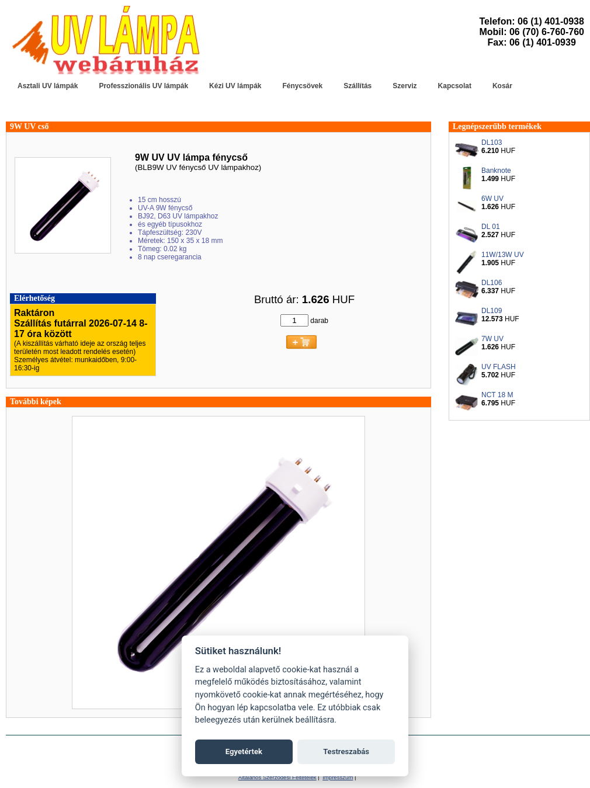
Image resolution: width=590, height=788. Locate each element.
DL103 (491, 142)
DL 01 (490, 227)
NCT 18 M (497, 395)
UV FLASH (498, 367)
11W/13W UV (502, 255)
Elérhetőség (34, 298)
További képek (35, 401)
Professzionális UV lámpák (143, 86)
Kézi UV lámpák (235, 86)
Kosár (502, 86)
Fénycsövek (302, 86)
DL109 (491, 311)
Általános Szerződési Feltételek (277, 777)
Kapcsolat (454, 86)
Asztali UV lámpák (48, 86)
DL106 (491, 283)
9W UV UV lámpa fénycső (191, 157)
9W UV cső (29, 126)
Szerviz (405, 86)
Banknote (496, 170)
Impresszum (337, 777)
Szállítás (357, 86)
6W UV (492, 199)
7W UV (492, 339)
